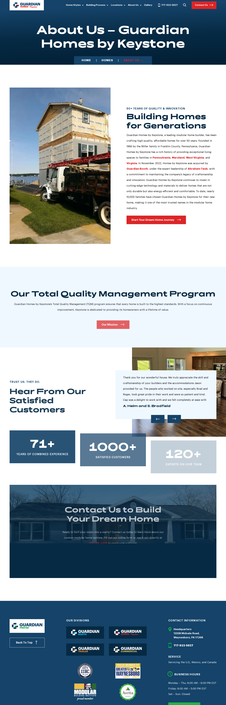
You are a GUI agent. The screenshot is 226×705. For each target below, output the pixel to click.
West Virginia (195, 157)
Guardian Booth (137, 168)
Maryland (178, 157)
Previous (157, 419)
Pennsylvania (161, 157)
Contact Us (201, 5)
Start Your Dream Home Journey (152, 220)
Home (86, 60)
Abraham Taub (198, 168)
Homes (107, 60)
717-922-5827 (168, 5)
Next (174, 419)
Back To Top (24, 642)
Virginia (132, 163)
